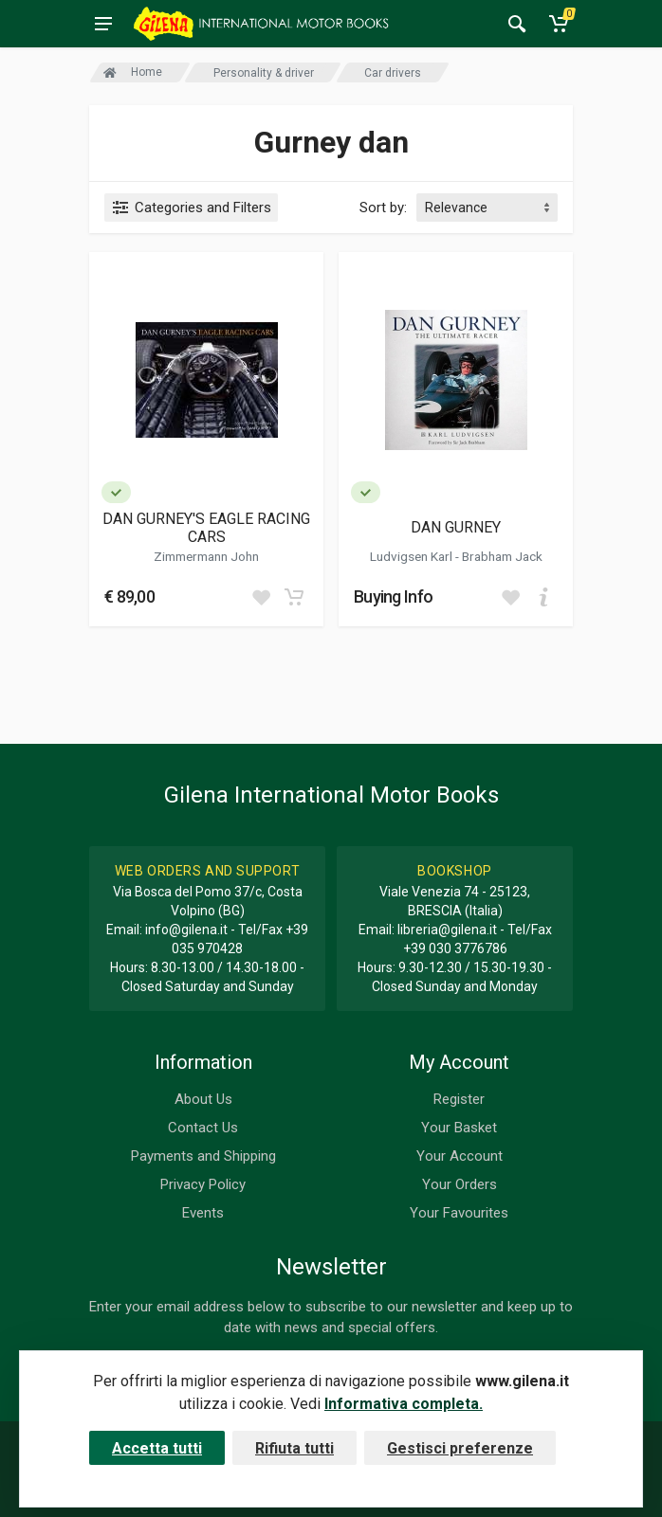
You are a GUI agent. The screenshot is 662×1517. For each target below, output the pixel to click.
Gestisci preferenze (460, 1448)
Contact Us (203, 1127)
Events (203, 1212)
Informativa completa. (403, 1404)
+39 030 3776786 (455, 948)
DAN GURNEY (456, 527)
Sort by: (383, 207)
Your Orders (459, 1184)
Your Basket (459, 1127)
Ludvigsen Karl (412, 556)
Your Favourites (459, 1212)
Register (459, 1099)
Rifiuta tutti (294, 1448)
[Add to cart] (294, 597)
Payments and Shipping (203, 1156)
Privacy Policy (203, 1184)
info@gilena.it (186, 929)
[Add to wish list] (260, 597)
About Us (203, 1099)
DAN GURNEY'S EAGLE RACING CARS (206, 528)
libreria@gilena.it (447, 929)
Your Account (459, 1156)
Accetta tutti (157, 1448)
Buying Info (393, 596)
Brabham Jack (502, 556)
